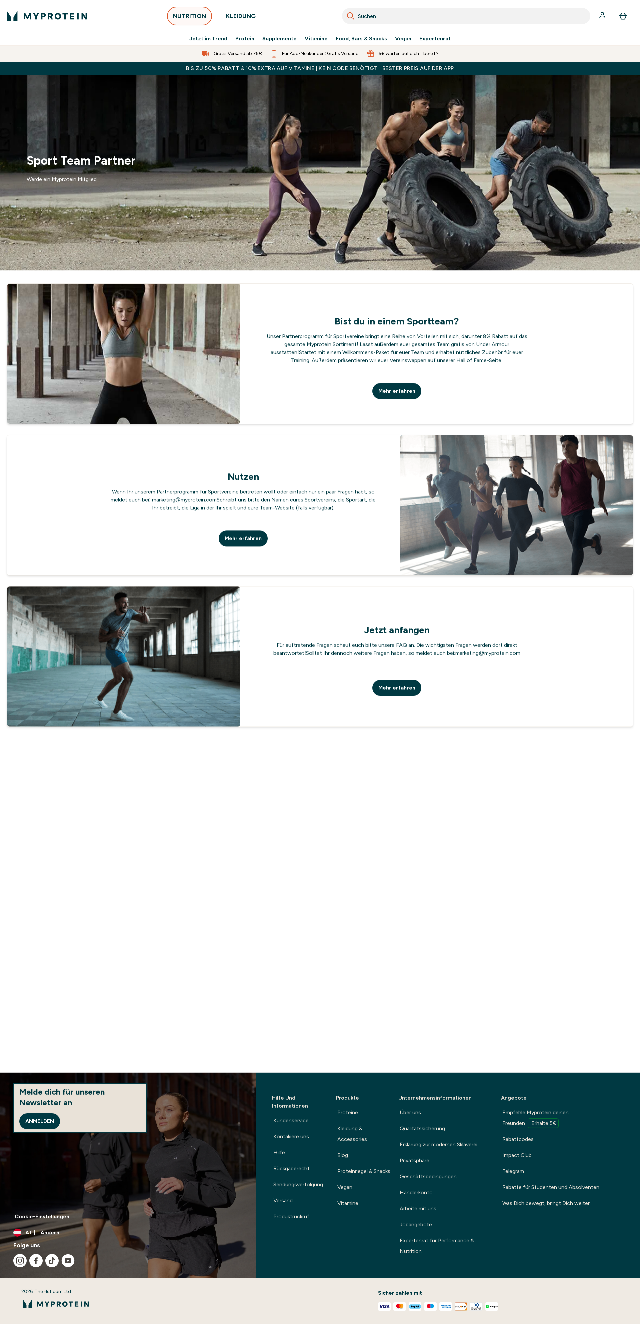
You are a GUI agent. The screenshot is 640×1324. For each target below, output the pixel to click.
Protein (244, 38)
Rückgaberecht (291, 1168)
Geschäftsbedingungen (428, 1176)
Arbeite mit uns (418, 1208)
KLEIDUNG (241, 17)
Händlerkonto (416, 1192)
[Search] (350, 16)
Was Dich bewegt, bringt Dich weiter (546, 1203)
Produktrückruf (291, 1216)
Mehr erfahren (396, 391)
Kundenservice (291, 1120)
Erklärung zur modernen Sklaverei (438, 1144)
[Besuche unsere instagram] (20, 1260)
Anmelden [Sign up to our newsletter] (39, 1121)
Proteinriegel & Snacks (363, 1171)
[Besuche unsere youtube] (68, 1260)
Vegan (403, 38)
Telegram (513, 1171)
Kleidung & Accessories (352, 1133)
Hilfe (279, 1152)
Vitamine (316, 38)
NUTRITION (189, 17)
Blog (342, 1155)
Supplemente (279, 38)
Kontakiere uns (291, 1136)
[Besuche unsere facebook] (36, 1260)
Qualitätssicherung (422, 1128)
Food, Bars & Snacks (361, 38)
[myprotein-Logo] (47, 16)
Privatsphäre (414, 1160)
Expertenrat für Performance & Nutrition (437, 1245)
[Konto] (603, 16)
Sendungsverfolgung (298, 1184)
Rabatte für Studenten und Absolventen (550, 1187)
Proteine (347, 1112)
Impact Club (517, 1155)
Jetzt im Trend (208, 38)
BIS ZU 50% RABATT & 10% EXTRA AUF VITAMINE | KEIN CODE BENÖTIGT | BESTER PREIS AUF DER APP (320, 68)
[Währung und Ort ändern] (128, 1233)
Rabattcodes (518, 1139)
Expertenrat (435, 38)
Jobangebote (416, 1224)
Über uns (410, 1112)
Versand (283, 1200)
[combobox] (466, 16)
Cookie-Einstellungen (42, 1216)
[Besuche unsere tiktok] (52, 1260)
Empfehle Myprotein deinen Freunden (535, 1118)
